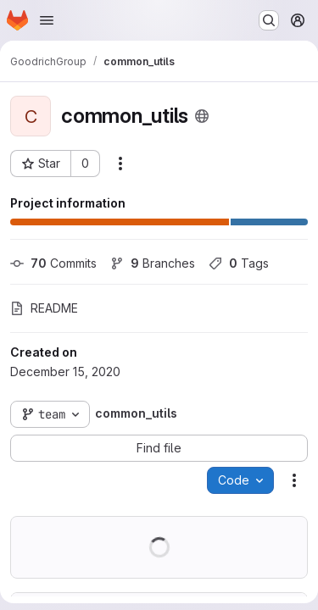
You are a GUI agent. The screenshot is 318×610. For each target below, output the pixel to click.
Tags (239, 263)
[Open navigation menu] (46, 20)
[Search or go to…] (269, 20)
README (44, 308)
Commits (53, 263)
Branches (152, 263)
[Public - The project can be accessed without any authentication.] (202, 116)
